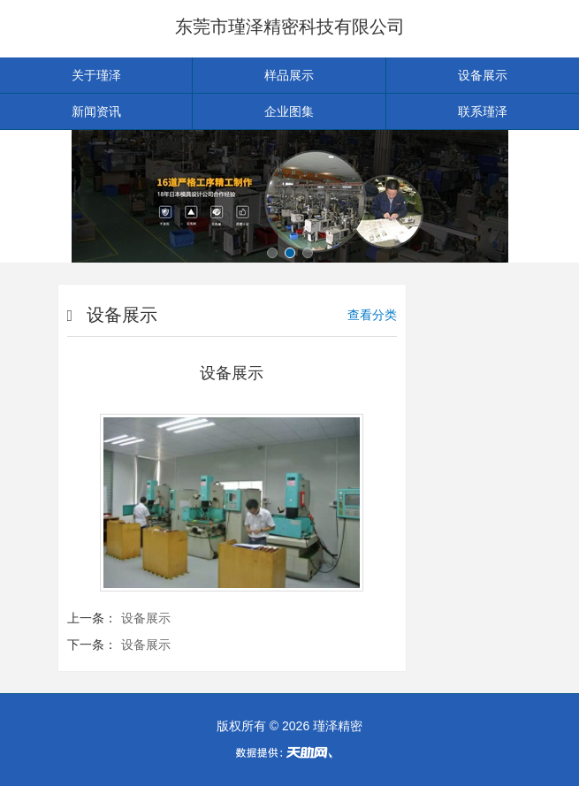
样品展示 (289, 75)
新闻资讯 (96, 111)
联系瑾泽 (482, 111)
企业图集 (289, 111)
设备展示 (482, 75)
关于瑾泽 (96, 75)
